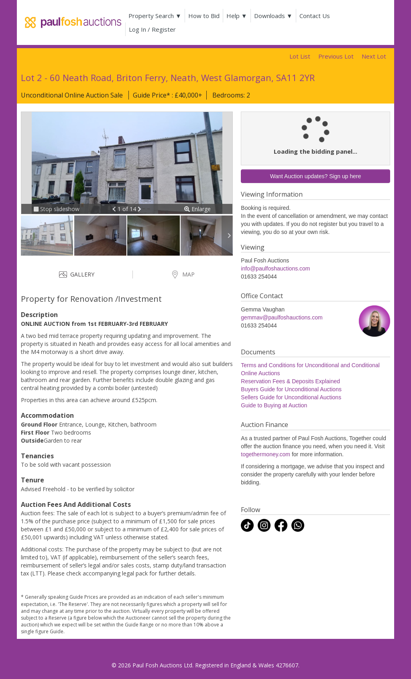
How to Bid (204, 16)
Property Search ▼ (154, 16)
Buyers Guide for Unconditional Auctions (291, 389)
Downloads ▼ (273, 16)
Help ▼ (236, 16)
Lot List (299, 56)
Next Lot (374, 56)
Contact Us (314, 16)
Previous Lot (336, 56)
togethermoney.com (265, 454)
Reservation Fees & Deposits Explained (290, 381)
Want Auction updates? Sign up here (315, 176)
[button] (115, 209)
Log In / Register (152, 29)
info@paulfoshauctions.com (275, 268)
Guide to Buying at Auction (274, 405)
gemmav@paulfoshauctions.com (281, 317)
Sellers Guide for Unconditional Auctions (291, 397)
